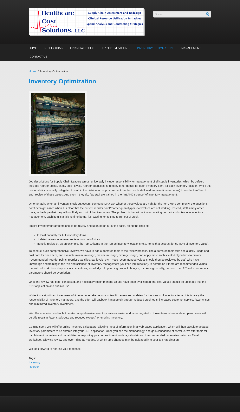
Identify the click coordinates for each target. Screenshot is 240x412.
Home (33, 48)
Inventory (34, 362)
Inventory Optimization (154, 48)
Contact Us (38, 56)
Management (191, 48)
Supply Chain (53, 48)
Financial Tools (82, 48)
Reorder (34, 366)
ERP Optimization (114, 48)
